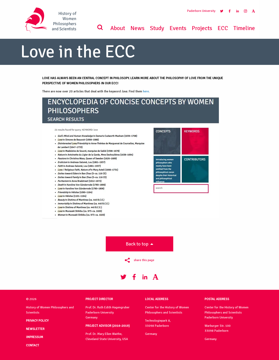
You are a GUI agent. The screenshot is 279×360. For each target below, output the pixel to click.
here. (146, 91)
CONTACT (32, 345)
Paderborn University (201, 11)
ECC (222, 28)
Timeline (244, 28)
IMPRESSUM (34, 337)
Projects (202, 28)
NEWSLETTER (35, 329)
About (117, 28)
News (137, 28)
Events (177, 28)
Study (157, 28)
